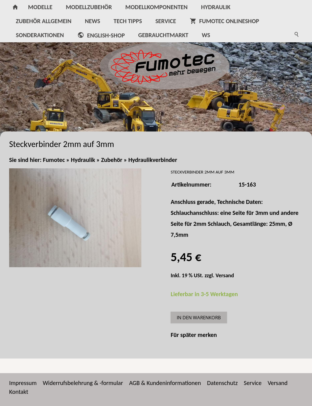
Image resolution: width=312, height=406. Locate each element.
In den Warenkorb (199, 317)
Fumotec (54, 159)
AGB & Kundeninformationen (165, 383)
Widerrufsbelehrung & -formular (83, 383)
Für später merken (194, 334)
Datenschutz (222, 383)
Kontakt (18, 391)
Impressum (23, 383)
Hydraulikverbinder (152, 159)
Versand (225, 275)
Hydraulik (83, 159)
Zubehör (111, 159)
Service (252, 383)
